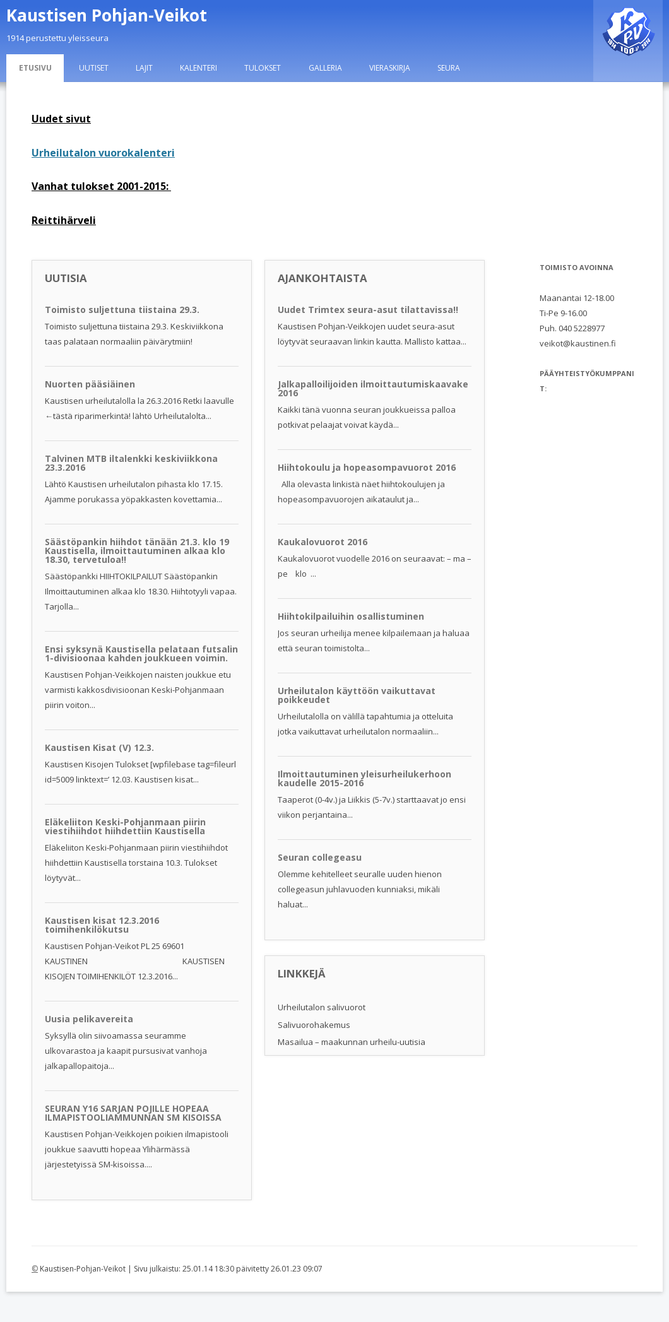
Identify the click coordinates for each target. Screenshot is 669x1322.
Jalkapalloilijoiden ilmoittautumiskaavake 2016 (373, 388)
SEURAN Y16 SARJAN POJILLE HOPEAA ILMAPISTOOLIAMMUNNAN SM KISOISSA (133, 1112)
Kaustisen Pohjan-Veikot (106, 15)
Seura (448, 67)
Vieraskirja (389, 67)
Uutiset (94, 67)
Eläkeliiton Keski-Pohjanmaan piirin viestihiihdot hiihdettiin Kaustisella (125, 826)
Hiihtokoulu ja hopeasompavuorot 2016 (367, 467)
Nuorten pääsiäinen (90, 384)
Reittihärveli (64, 220)
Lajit (144, 67)
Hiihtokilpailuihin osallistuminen (351, 616)
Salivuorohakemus (314, 1024)
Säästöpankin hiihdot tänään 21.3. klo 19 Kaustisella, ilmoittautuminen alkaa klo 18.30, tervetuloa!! (137, 550)
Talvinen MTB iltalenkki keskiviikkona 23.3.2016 (131, 462)
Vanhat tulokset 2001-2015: (101, 186)
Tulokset (262, 67)
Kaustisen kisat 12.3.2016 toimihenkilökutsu (102, 924)
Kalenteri (198, 67)
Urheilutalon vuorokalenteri (103, 153)
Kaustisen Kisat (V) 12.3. (99, 747)
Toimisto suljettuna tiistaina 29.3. (122, 310)
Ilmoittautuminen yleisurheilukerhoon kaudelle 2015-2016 (364, 778)
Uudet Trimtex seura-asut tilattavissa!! (368, 310)
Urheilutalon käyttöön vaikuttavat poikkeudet (356, 695)
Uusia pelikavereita (89, 1019)
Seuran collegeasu (320, 857)
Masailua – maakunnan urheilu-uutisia (351, 1042)
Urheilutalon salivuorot (321, 1007)
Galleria (325, 67)
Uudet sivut (61, 119)
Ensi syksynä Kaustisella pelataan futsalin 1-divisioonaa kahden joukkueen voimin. (141, 653)
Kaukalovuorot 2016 (322, 542)
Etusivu (35, 67)
